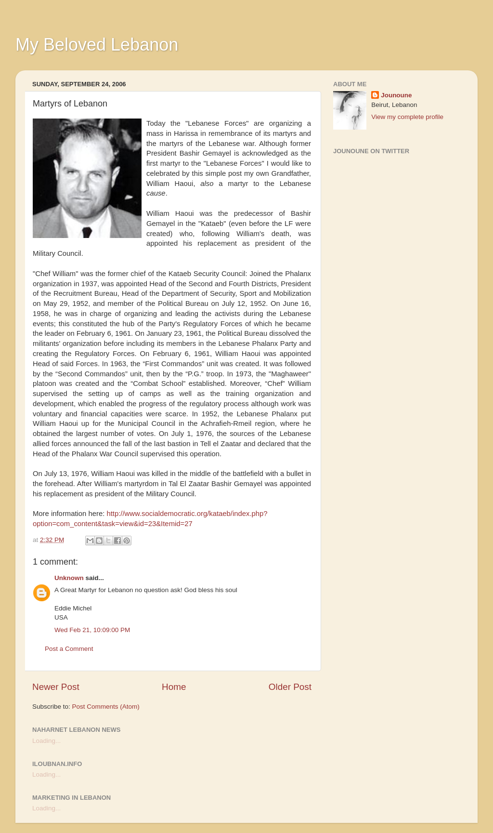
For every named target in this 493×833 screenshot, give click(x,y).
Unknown (69, 578)
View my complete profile (407, 116)
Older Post (290, 687)
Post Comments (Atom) (106, 706)
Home (174, 687)
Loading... (46, 740)
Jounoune (396, 95)
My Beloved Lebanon (96, 44)
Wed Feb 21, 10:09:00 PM (92, 630)
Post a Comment (69, 648)
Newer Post (55, 687)
